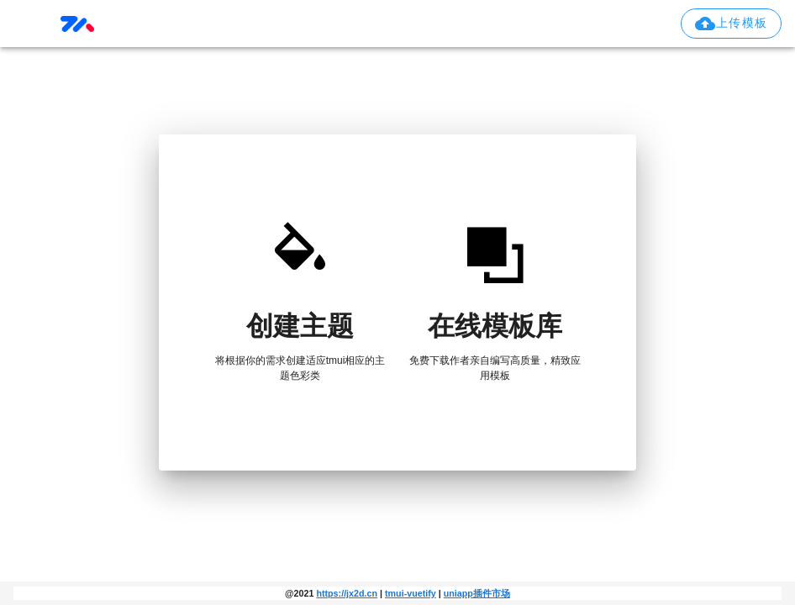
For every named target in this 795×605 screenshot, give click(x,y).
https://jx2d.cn (346, 593)
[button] (731, 23)
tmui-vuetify (410, 593)
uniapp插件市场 (477, 593)
